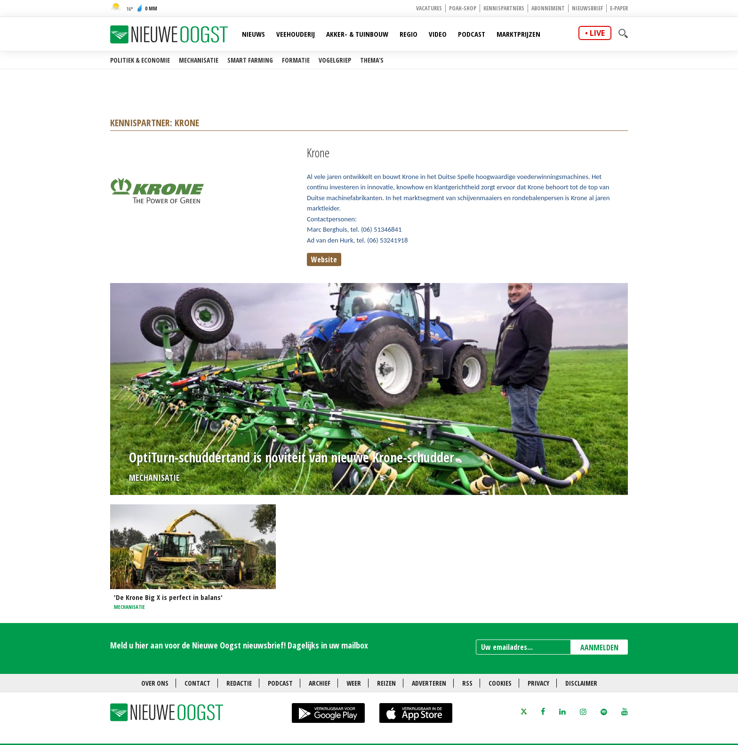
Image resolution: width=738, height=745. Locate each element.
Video (438, 34)
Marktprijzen (518, 34)
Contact (197, 683)
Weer (353, 683)
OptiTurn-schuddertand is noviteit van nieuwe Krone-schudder (291, 457)
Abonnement (548, 8)
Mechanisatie (198, 60)
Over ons (154, 683)
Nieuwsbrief (587, 8)
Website (324, 259)
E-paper (619, 8)
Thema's (372, 60)
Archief (319, 683)
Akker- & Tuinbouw (357, 34)
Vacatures (429, 8)
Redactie (239, 683)
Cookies (500, 683)
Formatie (296, 60)
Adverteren (429, 683)
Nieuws (253, 34)
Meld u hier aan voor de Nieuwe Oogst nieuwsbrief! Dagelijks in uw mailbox (239, 645)
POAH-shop (462, 8)
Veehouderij (295, 34)
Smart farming (250, 60)
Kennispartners (503, 8)
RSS (467, 683)
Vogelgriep (335, 60)
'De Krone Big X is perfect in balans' (168, 597)
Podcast (471, 34)
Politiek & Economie (140, 60)
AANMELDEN (599, 647)
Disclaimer (581, 683)
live (597, 33)
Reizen (386, 683)
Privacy (538, 683)
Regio (408, 34)
